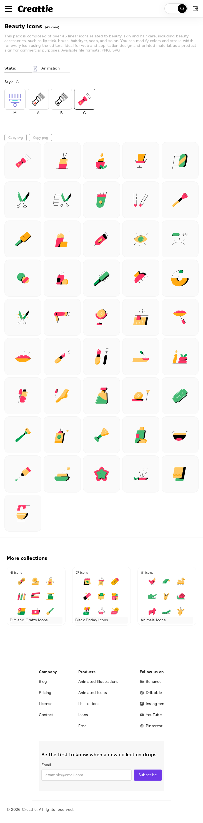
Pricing (45, 692)
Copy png (40, 137)
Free (82, 726)
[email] (86, 775)
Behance (151, 681)
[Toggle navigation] (9, 9)
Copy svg (15, 137)
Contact (46, 714)
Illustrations (89, 703)
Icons (83, 714)
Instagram (152, 703)
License (46, 703)
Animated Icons (92, 692)
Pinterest (151, 726)
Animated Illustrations (98, 681)
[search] (176, 8)
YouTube (151, 714)
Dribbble (151, 692)
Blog (43, 681)
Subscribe (148, 775)
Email (46, 765)
